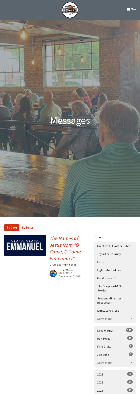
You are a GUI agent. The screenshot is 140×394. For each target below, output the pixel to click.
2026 (115, 374)
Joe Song (115, 354)
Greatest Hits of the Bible (113, 246)
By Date (12, 227)
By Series (27, 227)
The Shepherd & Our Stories (110, 288)
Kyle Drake (115, 346)
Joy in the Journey (109, 254)
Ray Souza (115, 338)
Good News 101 (107, 278)
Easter (101, 262)
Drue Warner (115, 330)
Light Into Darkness (109, 270)
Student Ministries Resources (109, 300)
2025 (115, 382)
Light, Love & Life (108, 310)
